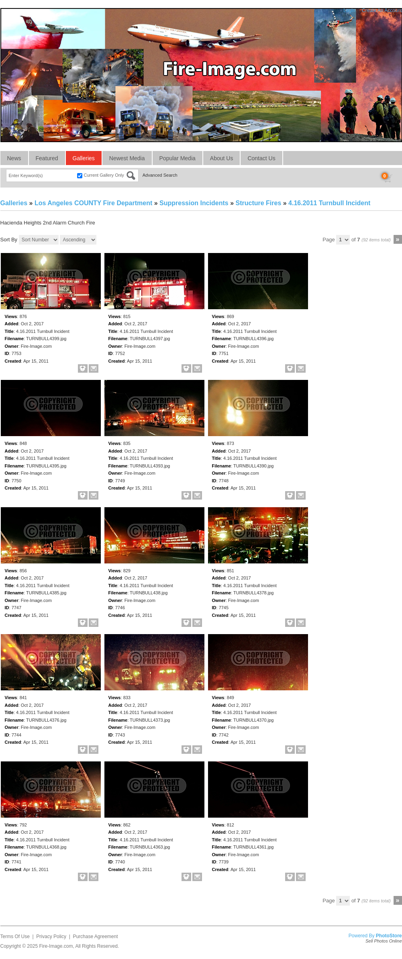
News (14, 158)
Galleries (84, 158)
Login (349, 10)
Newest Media (127, 158)
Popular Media (177, 158)
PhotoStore (389, 936)
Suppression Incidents (194, 203)
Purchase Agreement (95, 936)
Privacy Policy (51, 936)
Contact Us (261, 158)
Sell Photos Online (383, 941)
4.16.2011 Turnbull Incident (329, 203)
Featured (47, 158)
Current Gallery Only (104, 175)
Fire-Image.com (56, 946)
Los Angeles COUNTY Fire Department (93, 203)
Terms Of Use (15, 936)
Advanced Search (160, 175)
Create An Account (382, 10)
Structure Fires (258, 203)
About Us (221, 158)
